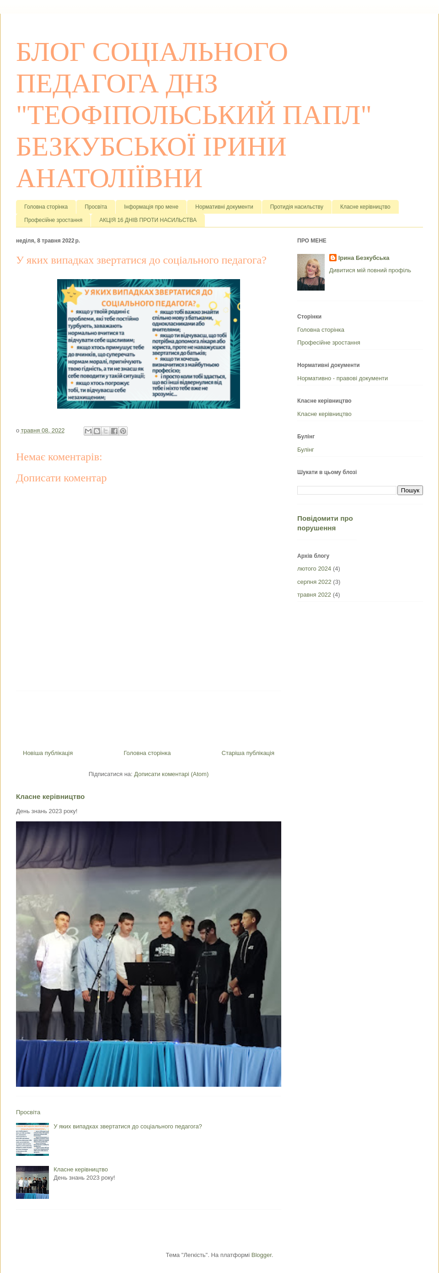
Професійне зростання (53, 220)
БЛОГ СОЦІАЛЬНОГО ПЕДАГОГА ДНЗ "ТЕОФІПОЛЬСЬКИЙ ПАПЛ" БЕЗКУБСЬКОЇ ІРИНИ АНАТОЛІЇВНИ (194, 115)
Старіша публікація (248, 753)
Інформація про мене (151, 207)
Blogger (262, 1254)
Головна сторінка (46, 207)
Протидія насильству (296, 207)
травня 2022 (314, 594)
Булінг (305, 449)
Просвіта (96, 207)
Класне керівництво (365, 207)
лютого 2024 (314, 568)
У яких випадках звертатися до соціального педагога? (128, 1126)
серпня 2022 (314, 581)
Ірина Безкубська (364, 257)
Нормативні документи (224, 207)
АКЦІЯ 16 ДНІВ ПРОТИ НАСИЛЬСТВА (148, 220)
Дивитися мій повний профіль (370, 270)
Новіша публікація (48, 753)
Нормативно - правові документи (342, 378)
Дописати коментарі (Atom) (171, 774)
